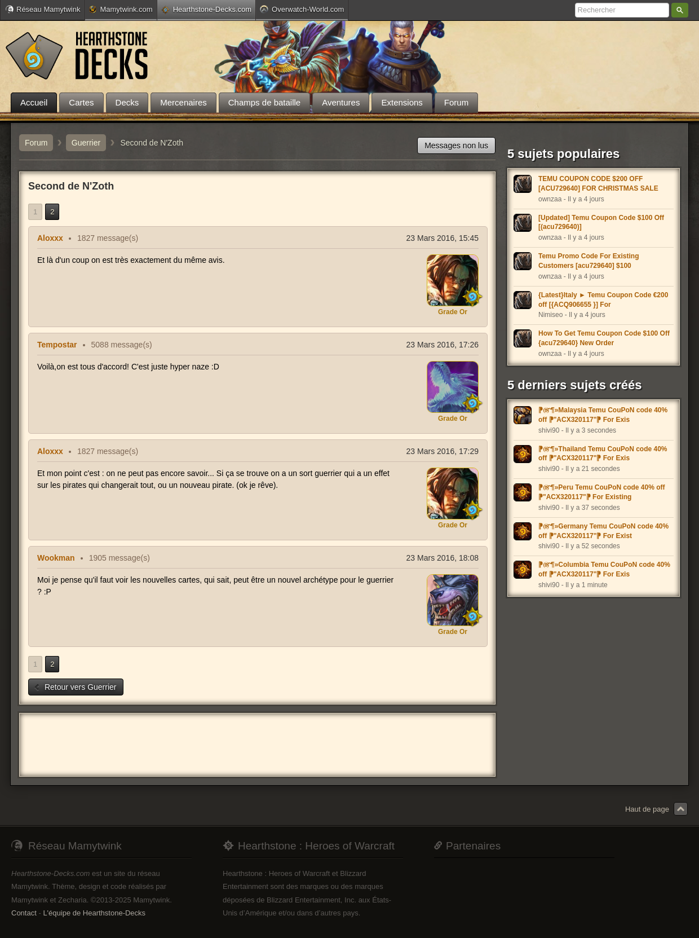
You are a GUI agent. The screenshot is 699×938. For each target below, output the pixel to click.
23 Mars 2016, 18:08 (442, 557)
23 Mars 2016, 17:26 (442, 344)
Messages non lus (456, 145)
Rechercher (679, 10)
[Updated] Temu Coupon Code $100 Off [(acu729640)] (601, 222)
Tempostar (57, 344)
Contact (24, 913)
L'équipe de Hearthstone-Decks (94, 913)
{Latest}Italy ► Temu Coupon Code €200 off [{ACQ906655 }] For (603, 300)
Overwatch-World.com (302, 9)
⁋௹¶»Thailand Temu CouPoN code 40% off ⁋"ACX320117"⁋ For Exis (602, 454)
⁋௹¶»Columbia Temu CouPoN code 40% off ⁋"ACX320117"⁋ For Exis (604, 569)
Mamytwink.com (120, 9)
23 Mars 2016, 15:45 (442, 238)
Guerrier (86, 142)
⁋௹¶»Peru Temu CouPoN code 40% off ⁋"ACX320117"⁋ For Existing (601, 492)
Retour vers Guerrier (74, 687)
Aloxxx (50, 238)
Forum (36, 142)
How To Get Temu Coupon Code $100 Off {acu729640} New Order (604, 338)
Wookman (56, 557)
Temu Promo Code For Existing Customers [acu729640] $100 (588, 261)
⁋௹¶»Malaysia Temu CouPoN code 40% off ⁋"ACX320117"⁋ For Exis (602, 415)
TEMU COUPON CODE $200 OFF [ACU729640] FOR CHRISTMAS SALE (598, 183)
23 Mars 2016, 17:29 (442, 451)
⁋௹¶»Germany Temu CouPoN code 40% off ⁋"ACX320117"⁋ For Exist (603, 531)
